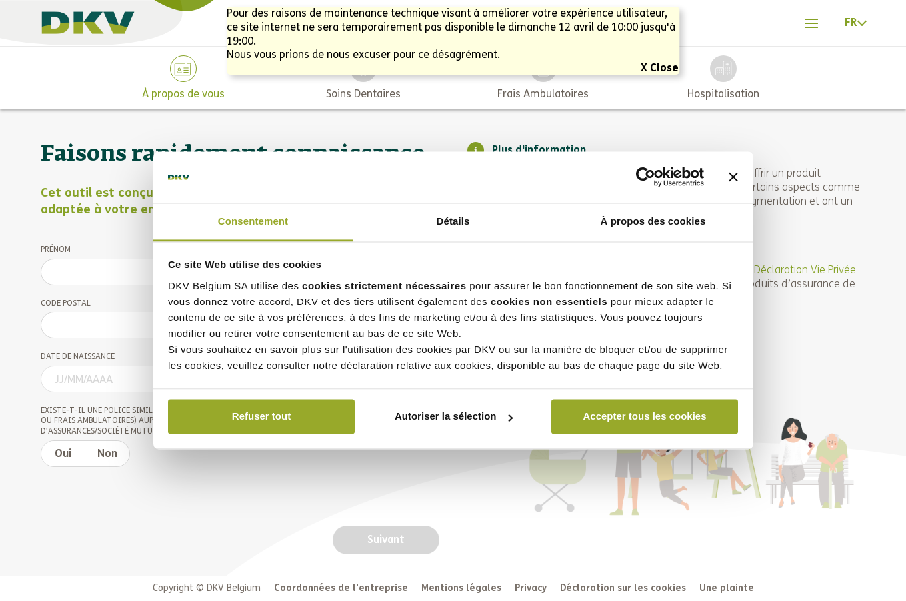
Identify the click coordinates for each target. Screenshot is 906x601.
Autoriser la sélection (454, 416)
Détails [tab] (453, 221)
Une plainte (726, 588)
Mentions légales (461, 588)
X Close (660, 68)
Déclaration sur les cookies (623, 588)
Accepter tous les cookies (644, 416)
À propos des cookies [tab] (653, 221)
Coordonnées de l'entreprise (341, 588)
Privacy (531, 588)
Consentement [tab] (253, 221)
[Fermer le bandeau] (733, 177)
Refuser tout (261, 416)
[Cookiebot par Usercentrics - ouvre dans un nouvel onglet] (645, 177)
